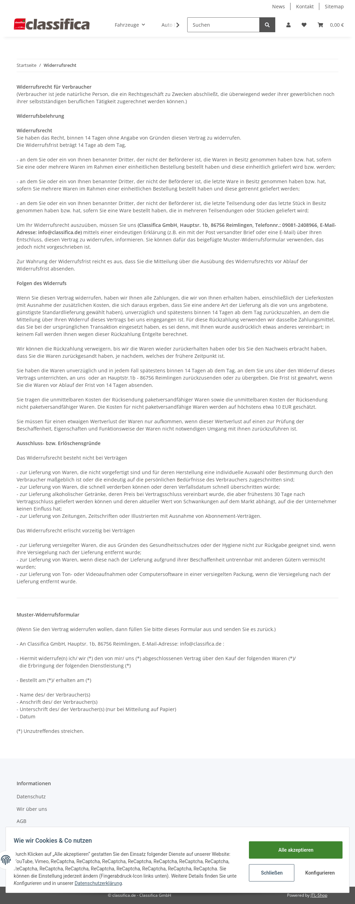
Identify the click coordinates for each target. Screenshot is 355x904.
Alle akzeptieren (292, 850)
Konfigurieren (317, 873)
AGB (21, 821)
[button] (288, 25)
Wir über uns (32, 809)
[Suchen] (223, 24)
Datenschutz (31, 796)
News (278, 6)
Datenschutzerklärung (150, 883)
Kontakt (305, 6)
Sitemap (334, 6)
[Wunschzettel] (304, 25)
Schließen (268, 873)
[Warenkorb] (330, 25)
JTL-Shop (319, 895)
